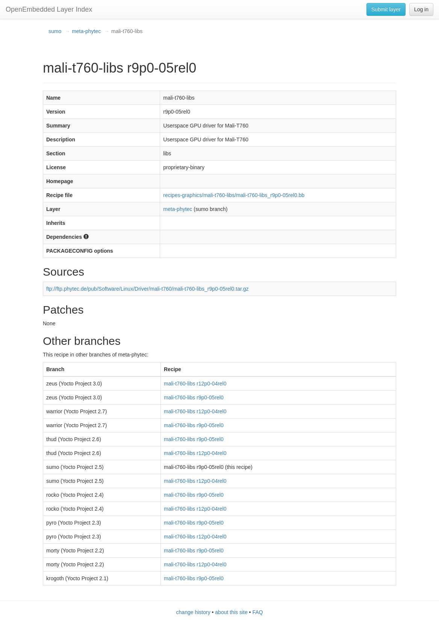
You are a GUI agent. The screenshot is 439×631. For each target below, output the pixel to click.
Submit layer (386, 9)
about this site (231, 612)
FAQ (257, 612)
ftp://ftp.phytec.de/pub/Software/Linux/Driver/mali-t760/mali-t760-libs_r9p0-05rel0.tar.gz (147, 289)
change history (193, 612)
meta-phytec (86, 31)
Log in (421, 9)
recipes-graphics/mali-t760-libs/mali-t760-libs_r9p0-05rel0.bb (233, 195)
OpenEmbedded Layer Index (49, 9)
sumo (54, 31)
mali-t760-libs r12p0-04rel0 (195, 384)
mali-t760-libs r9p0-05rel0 (194, 397)
